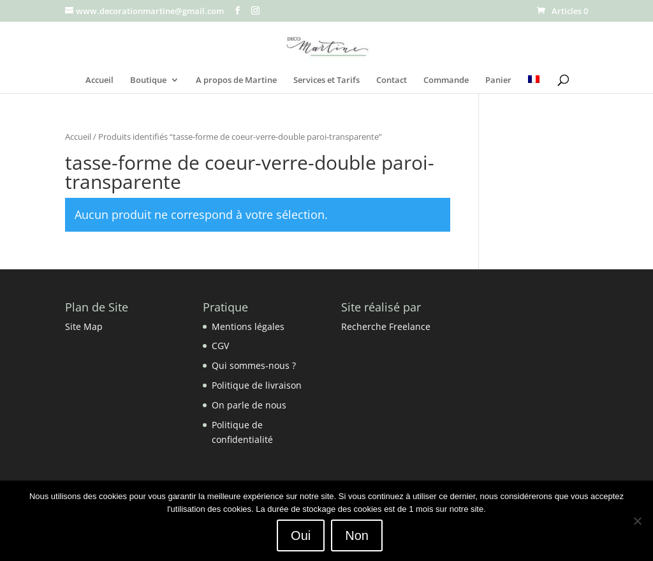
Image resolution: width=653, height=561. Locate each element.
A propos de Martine (236, 80)
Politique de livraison (257, 385)
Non (357, 535)
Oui (301, 535)
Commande (446, 80)
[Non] (637, 520)
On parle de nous (249, 405)
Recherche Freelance (385, 326)
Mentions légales (248, 326)
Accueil (99, 80)
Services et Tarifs (326, 80)
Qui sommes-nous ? (254, 365)
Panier (498, 80)
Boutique (148, 80)
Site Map (84, 326)
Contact (391, 80)
